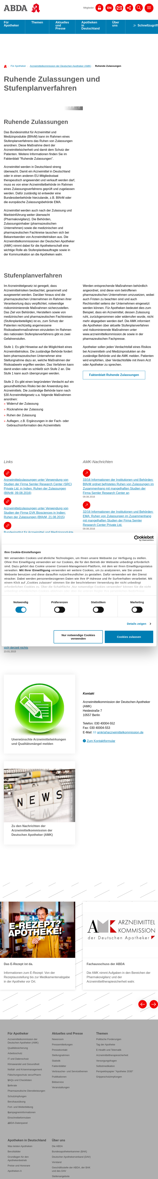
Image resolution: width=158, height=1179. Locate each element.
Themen (37, 25)
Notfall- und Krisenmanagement (25, 1072)
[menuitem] (17, 68)
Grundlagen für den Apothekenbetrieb (18, 1161)
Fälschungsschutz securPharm (24, 1077)
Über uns (115, 26)
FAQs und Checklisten (20, 1082)
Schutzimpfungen (17, 1098)
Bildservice (58, 1084)
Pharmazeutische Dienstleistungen (26, 1093)
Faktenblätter (59, 1068)
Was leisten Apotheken (20, 1148)
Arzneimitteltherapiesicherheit (112, 1057)
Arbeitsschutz (15, 1056)
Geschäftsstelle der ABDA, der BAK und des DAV (71, 1172)
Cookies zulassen (129, 636)
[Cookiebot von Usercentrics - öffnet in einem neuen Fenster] (137, 538)
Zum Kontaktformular (101, 743)
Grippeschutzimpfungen (109, 1079)
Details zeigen (136, 623)
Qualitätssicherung (18, 1050)
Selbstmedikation (105, 1068)
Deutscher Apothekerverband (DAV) (71, 1159)
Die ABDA (57, 1148)
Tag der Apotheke (105, 1047)
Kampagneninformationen (21, 1115)
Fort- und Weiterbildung (20, 1109)
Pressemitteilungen (62, 1047)
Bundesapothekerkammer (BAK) (69, 1154)
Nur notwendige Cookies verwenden (78, 636)
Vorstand (56, 1164)
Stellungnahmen (60, 1057)
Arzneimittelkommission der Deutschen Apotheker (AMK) (60, 68)
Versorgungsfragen (106, 1063)
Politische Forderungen (108, 1041)
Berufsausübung (16, 1104)
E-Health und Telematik (108, 1052)
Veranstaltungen (60, 1090)
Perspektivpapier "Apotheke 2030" (114, 1074)
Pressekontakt (59, 1052)
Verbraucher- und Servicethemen (70, 1074)
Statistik (56, 1063)
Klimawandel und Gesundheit (23, 1066)
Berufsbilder (14, 1154)
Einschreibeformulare (19, 1120)
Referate (12, 1088)
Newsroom (58, 1041)
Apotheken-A (15, 1173)
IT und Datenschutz (18, 1061)
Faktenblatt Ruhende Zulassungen (114, 377)
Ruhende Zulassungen (108, 68)
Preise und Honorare (19, 1168)
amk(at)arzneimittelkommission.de (120, 735)
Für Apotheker (11, 26)
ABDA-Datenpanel (17, 1125)
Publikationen (59, 1079)
